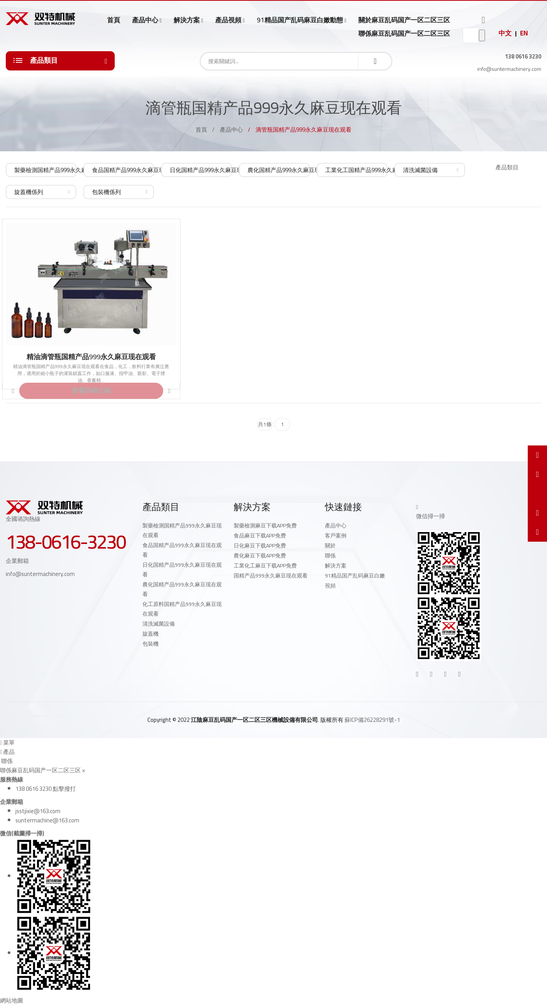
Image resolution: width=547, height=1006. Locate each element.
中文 (505, 33)
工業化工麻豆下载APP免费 (265, 566)
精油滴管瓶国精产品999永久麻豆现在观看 (91, 357)
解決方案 (187, 20)
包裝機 (150, 644)
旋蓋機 (150, 634)
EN (524, 33)
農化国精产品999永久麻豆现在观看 (182, 589)
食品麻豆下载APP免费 (260, 536)
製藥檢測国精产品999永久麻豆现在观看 (182, 530)
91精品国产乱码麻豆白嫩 (355, 576)
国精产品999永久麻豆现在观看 (271, 576)
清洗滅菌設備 (158, 624)
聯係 (330, 556)
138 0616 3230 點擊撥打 (45, 788)
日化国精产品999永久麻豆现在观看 (182, 569)
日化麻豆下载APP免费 (260, 546)
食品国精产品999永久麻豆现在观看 (182, 550)
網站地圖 (11, 1000)
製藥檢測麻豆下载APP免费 (265, 526)
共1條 (265, 424)
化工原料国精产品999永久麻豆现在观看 (182, 609)
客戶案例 (335, 536)
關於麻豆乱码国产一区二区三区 (404, 20)
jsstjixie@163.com (37, 811)
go (482, 35)
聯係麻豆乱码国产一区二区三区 (404, 33)
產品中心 (145, 20)
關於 (330, 546)
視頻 (330, 586)
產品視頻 (228, 20)
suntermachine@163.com (47, 820)
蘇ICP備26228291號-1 (372, 719)
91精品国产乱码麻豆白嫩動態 (300, 20)
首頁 (113, 20)
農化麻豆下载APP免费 (260, 556)
